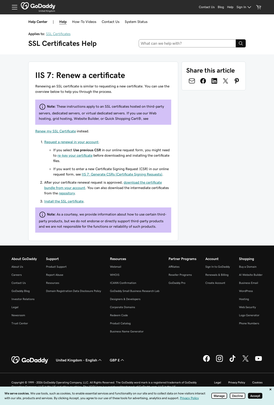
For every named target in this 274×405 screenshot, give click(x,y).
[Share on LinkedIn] (214, 81)
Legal (14, 307)
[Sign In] (244, 7)
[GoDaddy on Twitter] (245, 361)
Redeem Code (119, 315)
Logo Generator (249, 315)
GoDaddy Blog (20, 290)
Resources (52, 282)
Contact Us (110, 21)
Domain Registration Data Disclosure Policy (73, 290)
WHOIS (114, 274)
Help (63, 21)
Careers (16, 274)
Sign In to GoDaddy (217, 266)
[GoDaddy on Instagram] (219, 361)
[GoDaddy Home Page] (30, 360)
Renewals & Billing (216, 274)
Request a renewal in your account (71, 142)
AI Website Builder (251, 274)
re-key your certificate (74, 155)
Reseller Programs (180, 274)
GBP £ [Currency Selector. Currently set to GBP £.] (117, 360)
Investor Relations (23, 299)
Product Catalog (120, 323)
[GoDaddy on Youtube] (258, 361)
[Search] (241, 43)
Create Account (215, 282)
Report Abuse (54, 274)
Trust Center (19, 323)
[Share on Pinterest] (236, 81)
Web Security (247, 307)
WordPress (246, 290)
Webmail (115, 266)
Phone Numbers (249, 323)
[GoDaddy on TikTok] (232, 361)
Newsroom (18, 315)
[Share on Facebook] (203, 81)
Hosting (244, 299)
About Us (17, 266)
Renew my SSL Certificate (55, 131)
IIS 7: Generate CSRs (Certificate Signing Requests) (122, 174)
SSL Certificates (58, 34)
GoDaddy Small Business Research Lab (134, 290)
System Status (136, 21)
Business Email (248, 282)
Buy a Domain (247, 266)
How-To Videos (84, 21)
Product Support (56, 266)
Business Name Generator (127, 331)
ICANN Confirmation (123, 282)
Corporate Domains (122, 307)
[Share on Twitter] (225, 81)
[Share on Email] (191, 81)
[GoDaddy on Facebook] (206, 361)
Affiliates (174, 266)
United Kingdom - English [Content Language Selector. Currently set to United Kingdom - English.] (79, 360)
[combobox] (187, 43)
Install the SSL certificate (63, 201)
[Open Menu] (13, 7)
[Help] (230, 7)
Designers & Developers (125, 299)
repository (67, 193)
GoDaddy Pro (177, 282)
